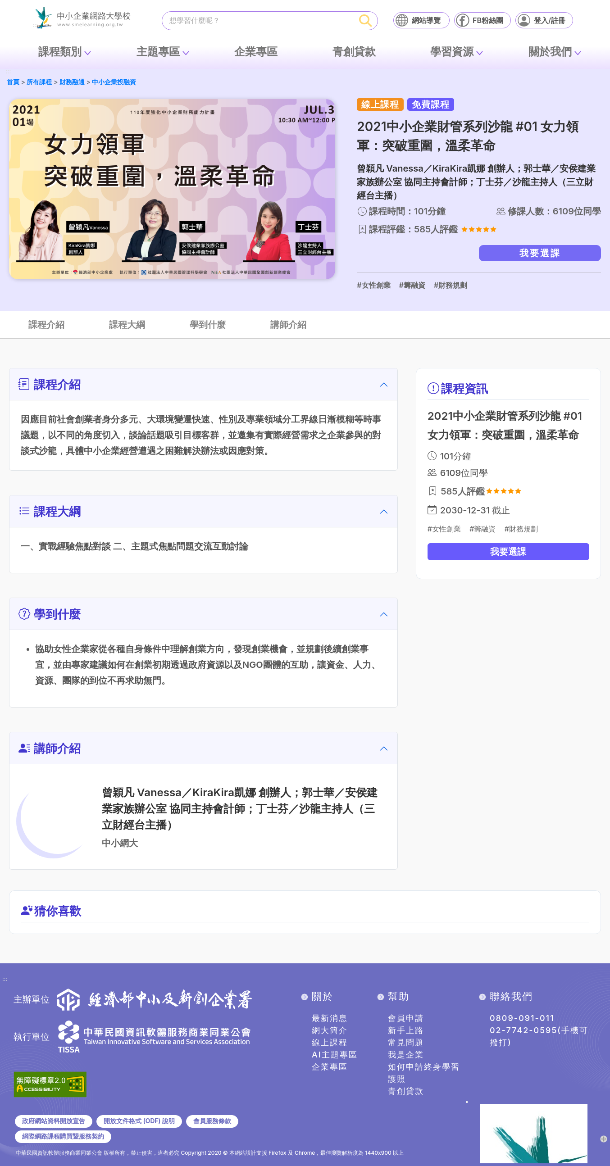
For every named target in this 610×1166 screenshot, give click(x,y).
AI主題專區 (335, 1054)
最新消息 (330, 1018)
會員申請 (406, 1018)
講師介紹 (288, 324)
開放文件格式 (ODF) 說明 (139, 1121)
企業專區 (256, 51)
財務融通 (72, 82)
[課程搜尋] (258, 20)
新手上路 (406, 1030)
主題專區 (158, 51)
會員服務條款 (212, 1121)
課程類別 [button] (60, 51)
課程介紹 (46, 324)
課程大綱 (127, 324)
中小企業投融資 (114, 82)
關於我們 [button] (550, 51)
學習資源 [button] (451, 51)
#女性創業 (373, 285)
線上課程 (330, 1042)
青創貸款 (354, 51)
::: (8, 72)
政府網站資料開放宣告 (53, 1121)
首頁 (13, 82)
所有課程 (39, 82)
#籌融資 (412, 285)
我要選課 (540, 253)
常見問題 (406, 1042)
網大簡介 (330, 1030)
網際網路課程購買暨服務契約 (63, 1136)
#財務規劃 (450, 285)
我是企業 (406, 1054)
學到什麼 (208, 324)
